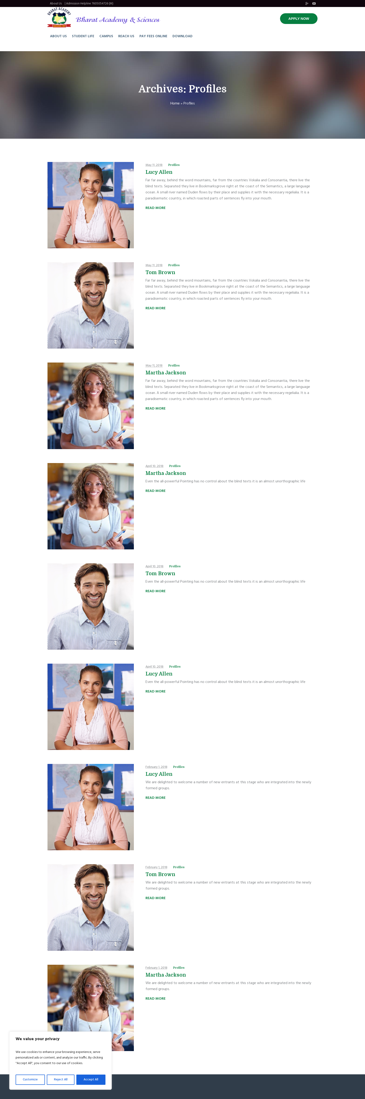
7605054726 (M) (102, 3)
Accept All (91, 1079)
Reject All (61, 1079)
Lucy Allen (158, 172)
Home (175, 104)
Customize (30, 1079)
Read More (155, 208)
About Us (56, 3)
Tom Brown (160, 272)
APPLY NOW (298, 18)
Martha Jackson (165, 373)
